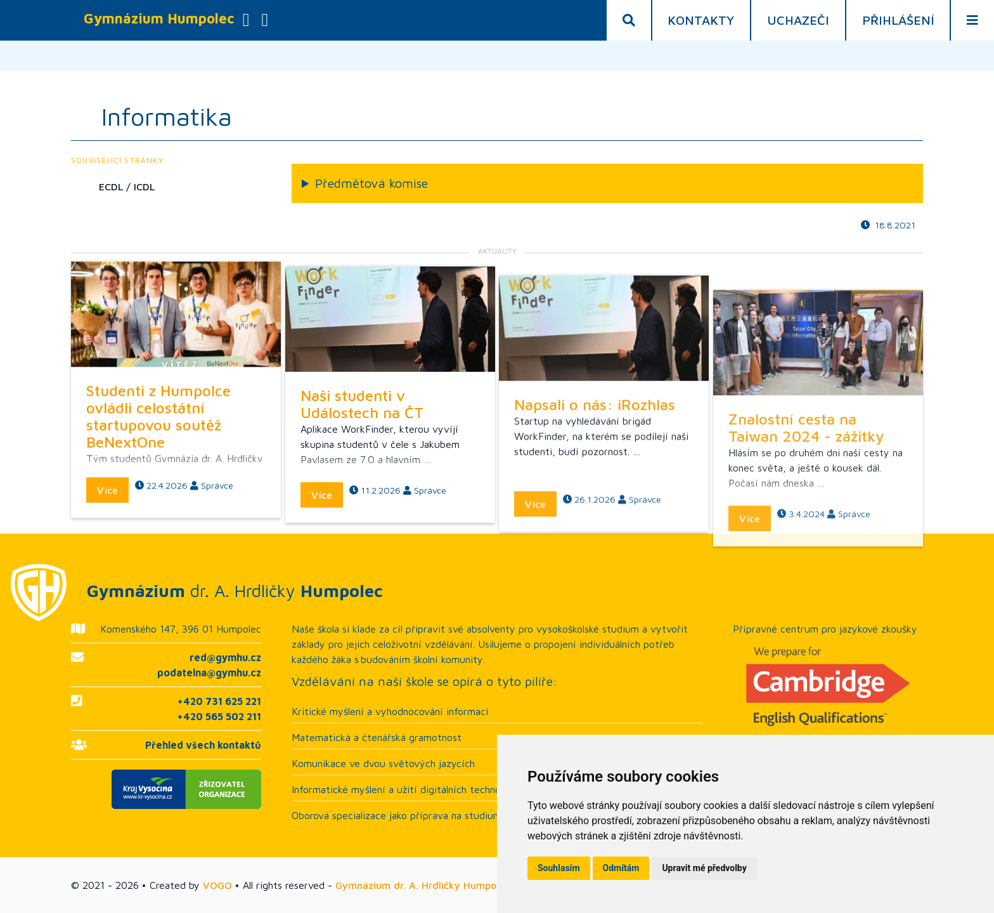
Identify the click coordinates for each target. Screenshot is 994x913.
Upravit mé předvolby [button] (704, 868)
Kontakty (701, 20)
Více (107, 510)
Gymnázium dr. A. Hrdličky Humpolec (422, 885)
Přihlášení (898, 20)
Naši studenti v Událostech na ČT (361, 436)
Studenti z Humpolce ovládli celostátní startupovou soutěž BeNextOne (158, 436)
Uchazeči (798, 20)
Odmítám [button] (621, 868)
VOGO (217, 885)
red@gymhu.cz (225, 657)
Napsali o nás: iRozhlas (594, 454)
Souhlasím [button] (559, 868)
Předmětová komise (371, 183)
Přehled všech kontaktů (203, 745)
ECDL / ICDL (127, 186)
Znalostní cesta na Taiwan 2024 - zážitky (806, 500)
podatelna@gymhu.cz (209, 672)
